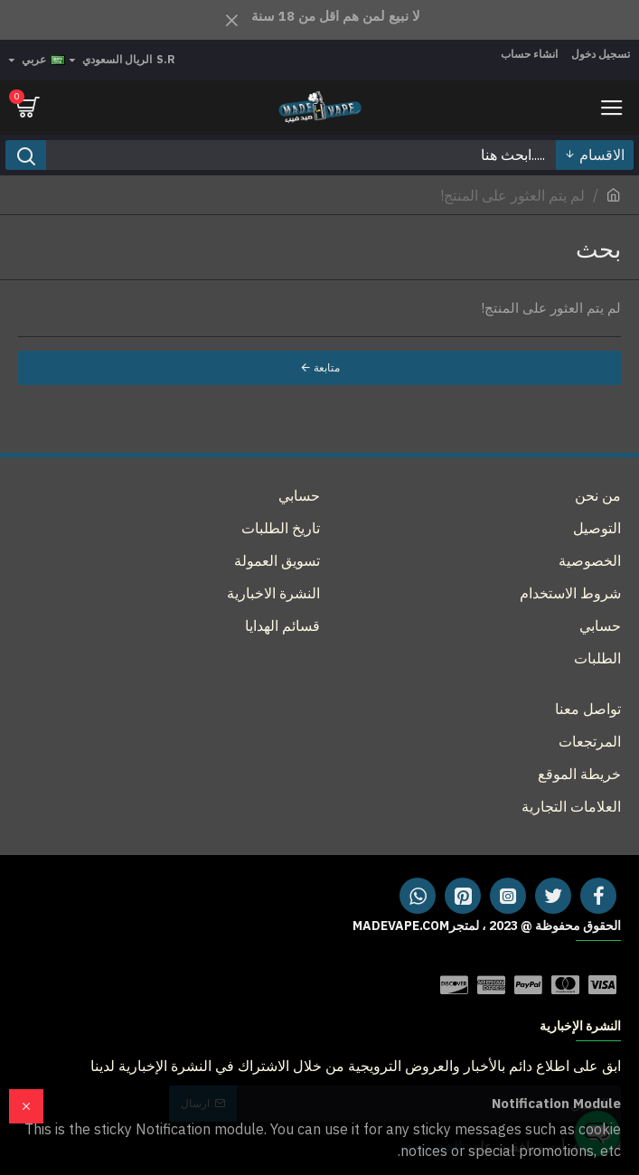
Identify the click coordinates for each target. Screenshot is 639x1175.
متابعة (327, 367)
